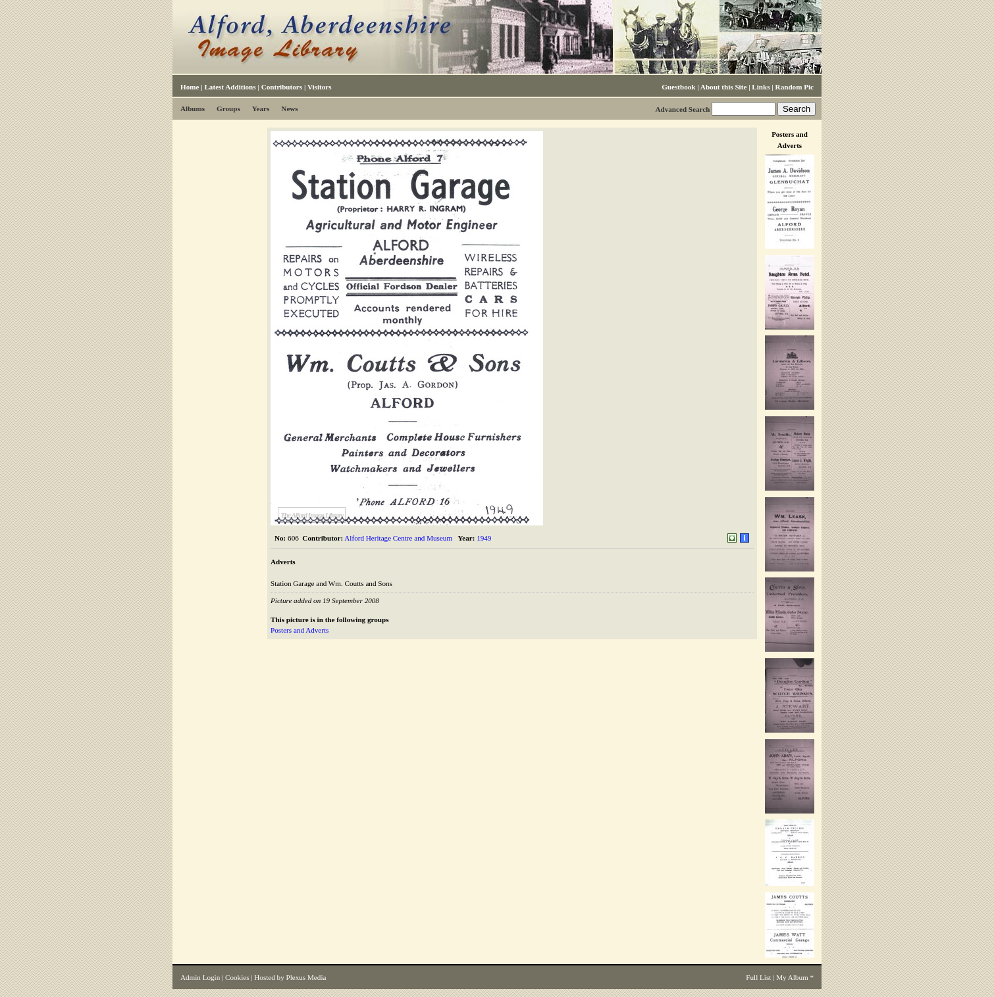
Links (761, 87)
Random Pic (794, 87)
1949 (484, 538)
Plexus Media (306, 977)
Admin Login (200, 977)
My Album (792, 977)
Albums (192, 108)
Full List (758, 977)
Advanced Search (682, 109)
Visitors (319, 87)
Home (189, 87)
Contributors (281, 87)
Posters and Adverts (299, 630)
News (289, 108)
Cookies (237, 977)
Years (261, 108)
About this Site (723, 87)
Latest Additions (229, 87)
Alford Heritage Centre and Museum (398, 538)
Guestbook (678, 87)
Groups (228, 108)
